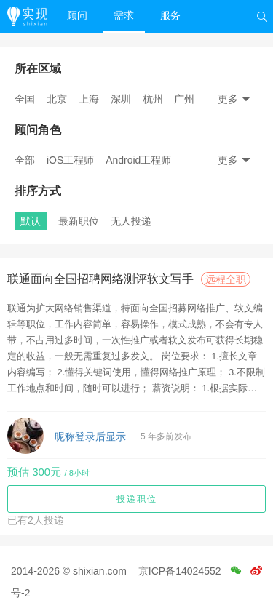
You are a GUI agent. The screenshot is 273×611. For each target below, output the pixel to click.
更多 (234, 99)
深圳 (121, 99)
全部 (25, 160)
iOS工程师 (70, 160)
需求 (124, 15)
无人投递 (131, 221)
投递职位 (136, 499)
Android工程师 (138, 160)
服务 (170, 15)
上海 (89, 99)
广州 (184, 99)
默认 (30, 221)
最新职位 (78, 221)
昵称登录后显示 (90, 436)
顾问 (77, 15)
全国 (25, 99)
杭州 (153, 99)
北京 (57, 99)
